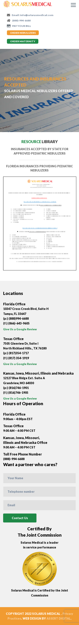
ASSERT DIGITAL (59, 618)
